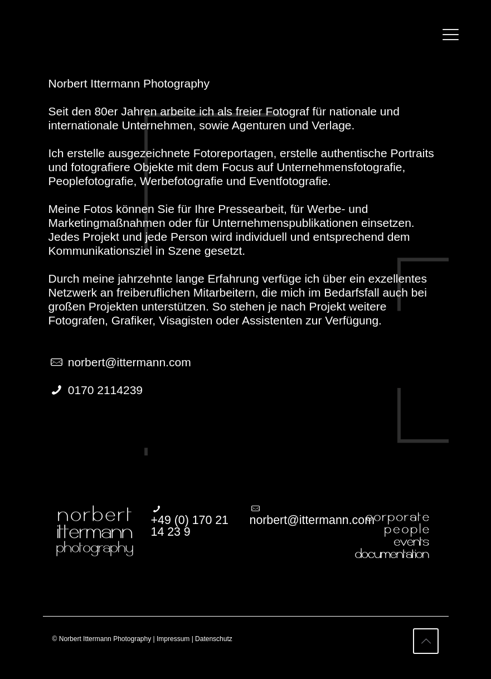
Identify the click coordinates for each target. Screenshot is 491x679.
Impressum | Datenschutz (194, 639)
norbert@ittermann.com (129, 362)
